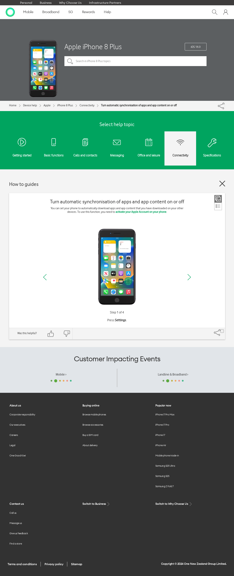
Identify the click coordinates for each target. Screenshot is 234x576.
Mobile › (61, 374)
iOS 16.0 (195, 47)
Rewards (88, 12)
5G (70, 12)
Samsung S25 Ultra (165, 465)
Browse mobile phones (94, 414)
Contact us (16, 504)
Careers (13, 434)
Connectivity (87, 105)
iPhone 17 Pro (162, 424)
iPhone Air (160, 445)
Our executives (17, 424)
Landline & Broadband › (173, 374)
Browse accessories (92, 424)
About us (15, 405)
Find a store (15, 543)
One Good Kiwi (17, 455)
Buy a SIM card (90, 434)
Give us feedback (18, 533)
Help (107, 12)
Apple (47, 105)
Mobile (28, 12)
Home (12, 105)
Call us (12, 512)
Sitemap (76, 564)
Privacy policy (54, 564)
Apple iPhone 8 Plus (93, 46)
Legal (12, 445)
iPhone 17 (160, 434)
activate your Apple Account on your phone (141, 212)
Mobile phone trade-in (167, 455)
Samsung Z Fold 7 (164, 486)
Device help (30, 105)
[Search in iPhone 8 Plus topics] (135, 61)
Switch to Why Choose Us (174, 504)
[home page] (10, 12)
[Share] (224, 105)
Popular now (163, 405)
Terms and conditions (22, 564)
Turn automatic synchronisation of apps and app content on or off (139, 105)
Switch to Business (96, 504)
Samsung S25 (162, 475)
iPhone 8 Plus (65, 105)
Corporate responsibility (22, 414)
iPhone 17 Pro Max (165, 414)
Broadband (50, 12)
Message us (15, 523)
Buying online (90, 405)
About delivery (90, 445)
